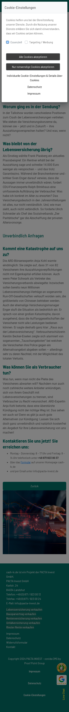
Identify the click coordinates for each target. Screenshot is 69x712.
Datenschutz (34, 86)
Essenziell (16, 42)
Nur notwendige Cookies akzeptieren (33, 66)
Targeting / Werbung (41, 42)
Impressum (33, 93)
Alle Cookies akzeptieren (33, 56)
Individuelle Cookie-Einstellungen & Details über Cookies (34, 78)
